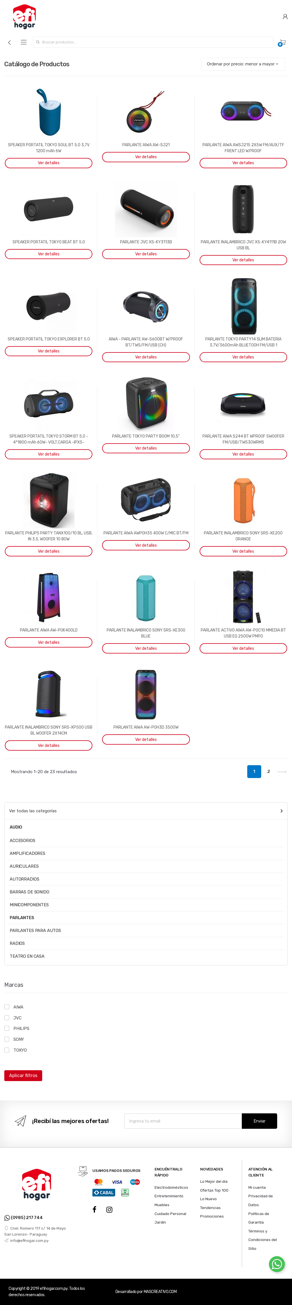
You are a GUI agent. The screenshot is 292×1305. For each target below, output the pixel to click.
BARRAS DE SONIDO (29, 892)
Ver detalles (49, 163)
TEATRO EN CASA (27, 956)
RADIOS (17, 943)
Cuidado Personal (170, 1213)
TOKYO (20, 1050)
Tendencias (210, 1207)
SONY (18, 1039)
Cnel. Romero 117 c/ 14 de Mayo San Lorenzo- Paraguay (35, 1231)
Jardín (160, 1222)
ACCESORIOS (22, 840)
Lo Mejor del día (214, 1181)
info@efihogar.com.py (26, 1240)
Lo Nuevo (208, 1198)
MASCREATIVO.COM (160, 1291)
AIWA (18, 1007)
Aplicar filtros (23, 1075)
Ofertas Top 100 (214, 1190)
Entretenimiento (169, 1196)
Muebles (162, 1204)
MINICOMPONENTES (29, 904)
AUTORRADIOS (24, 879)
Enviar (259, 1121)
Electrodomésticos (171, 1187)
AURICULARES (24, 866)
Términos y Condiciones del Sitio (262, 1240)
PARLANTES (22, 917)
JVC (17, 1018)
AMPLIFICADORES (27, 853)
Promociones (212, 1216)
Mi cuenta (257, 1187)
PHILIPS (21, 1028)
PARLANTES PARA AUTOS (35, 930)
